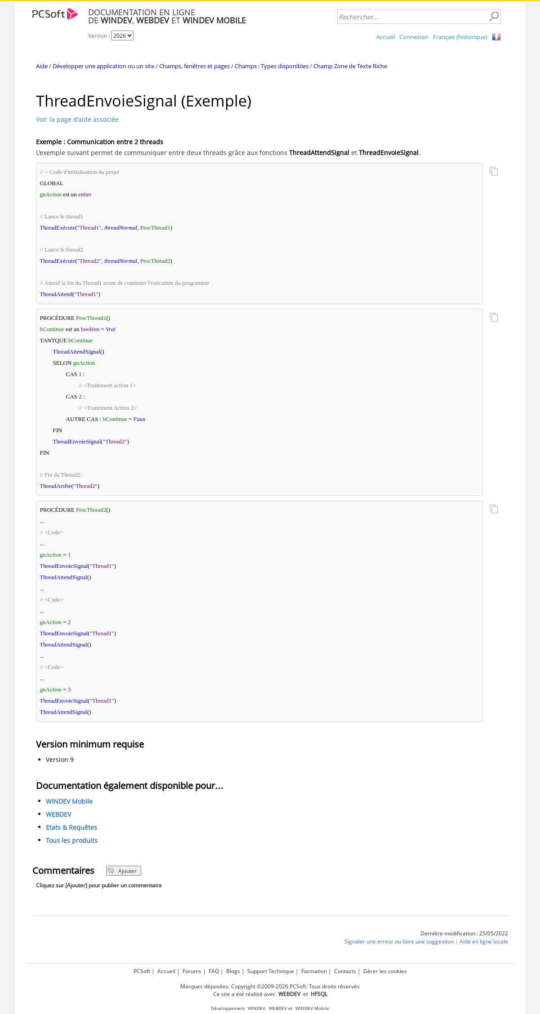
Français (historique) (460, 37)
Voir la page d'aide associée (77, 119)
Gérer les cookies (385, 971)
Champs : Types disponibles (271, 66)
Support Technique (270, 971)
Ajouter (122, 871)
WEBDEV (58, 814)
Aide (42, 66)
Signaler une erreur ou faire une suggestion (399, 942)
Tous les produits (72, 841)
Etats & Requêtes (71, 828)
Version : (99, 36)
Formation (314, 971)
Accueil (385, 37)
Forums (192, 971)
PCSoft (142, 971)
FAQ (214, 971)
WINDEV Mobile (69, 801)
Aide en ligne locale (484, 942)
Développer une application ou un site (103, 66)
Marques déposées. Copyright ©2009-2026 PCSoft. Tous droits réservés (270, 986)
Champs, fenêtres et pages (194, 66)
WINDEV (256, 1008)
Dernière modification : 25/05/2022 (464, 933)
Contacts (345, 971)
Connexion (413, 37)
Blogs (233, 971)
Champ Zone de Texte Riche (350, 66)
